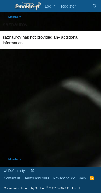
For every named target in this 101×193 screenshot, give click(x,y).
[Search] (94, 6)
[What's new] (84, 6)
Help (82, 178)
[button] (32, 170)
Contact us (12, 178)
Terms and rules (37, 178)
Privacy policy (64, 178)
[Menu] (7, 6)
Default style (16, 171)
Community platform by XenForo (44, 188)
